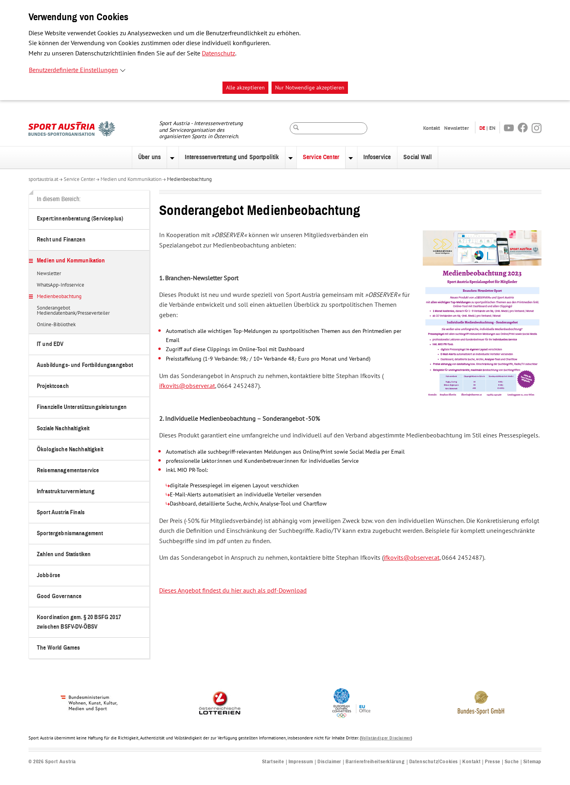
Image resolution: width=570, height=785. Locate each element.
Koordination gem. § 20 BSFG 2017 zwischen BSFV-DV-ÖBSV (79, 622)
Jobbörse (48, 575)
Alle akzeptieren (245, 87)
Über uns (149, 157)
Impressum (301, 761)
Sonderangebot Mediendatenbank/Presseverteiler (73, 311)
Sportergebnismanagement (70, 533)
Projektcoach (53, 386)
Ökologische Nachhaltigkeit (70, 449)
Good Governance (59, 596)
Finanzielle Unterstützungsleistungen (82, 407)
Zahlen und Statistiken (64, 554)
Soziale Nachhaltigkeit (63, 428)
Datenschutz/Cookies (433, 761)
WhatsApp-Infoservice (60, 285)
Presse (492, 761)
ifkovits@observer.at (187, 386)
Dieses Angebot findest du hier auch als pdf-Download (233, 590)
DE (482, 128)
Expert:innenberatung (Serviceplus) (80, 219)
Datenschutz (218, 53)
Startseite (273, 761)
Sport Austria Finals (61, 512)
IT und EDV (50, 344)
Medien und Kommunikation (131, 179)
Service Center (321, 157)
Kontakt (431, 128)
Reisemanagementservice (68, 470)
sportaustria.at (43, 179)
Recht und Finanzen (61, 240)
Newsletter (456, 128)
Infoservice (377, 157)
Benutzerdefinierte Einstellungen (73, 70)
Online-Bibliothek (56, 325)
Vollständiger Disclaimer (386, 738)
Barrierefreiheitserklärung (375, 761)
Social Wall (417, 157)
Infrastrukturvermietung (66, 491)
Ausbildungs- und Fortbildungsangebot (85, 365)
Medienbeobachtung (189, 179)
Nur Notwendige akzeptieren (309, 87)
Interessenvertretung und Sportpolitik (232, 157)
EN (492, 128)
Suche (512, 761)
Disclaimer (329, 761)
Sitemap (532, 761)
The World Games (58, 648)
